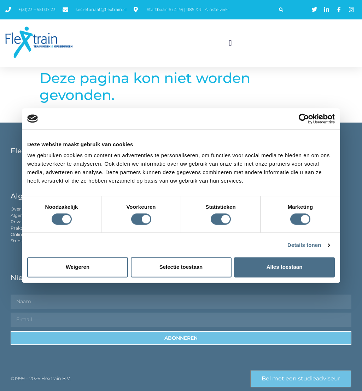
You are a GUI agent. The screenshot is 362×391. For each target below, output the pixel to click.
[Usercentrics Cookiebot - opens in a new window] (304, 118)
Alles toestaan (285, 267)
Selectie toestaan (181, 267)
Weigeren (77, 267)
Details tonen (304, 245)
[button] (281, 10)
